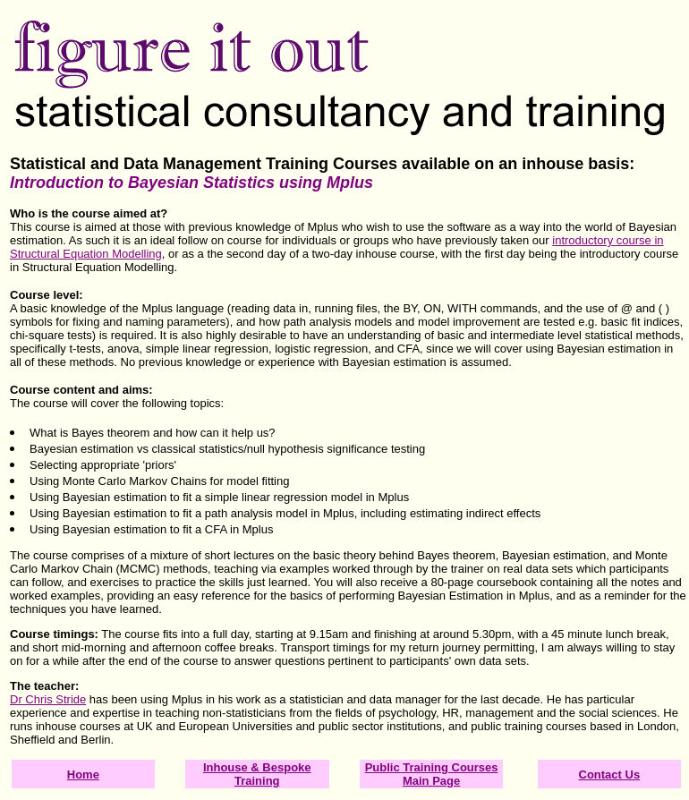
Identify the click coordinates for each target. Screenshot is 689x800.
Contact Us (610, 774)
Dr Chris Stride (48, 699)
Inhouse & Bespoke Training (257, 774)
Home (83, 774)
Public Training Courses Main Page (431, 774)
